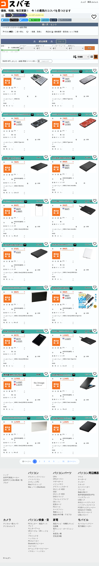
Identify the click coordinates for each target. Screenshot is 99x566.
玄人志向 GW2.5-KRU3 (61, 158)
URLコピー (64, 20)
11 (2, 286)
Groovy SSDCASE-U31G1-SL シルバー (14, 418)
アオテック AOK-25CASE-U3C (13, 201)
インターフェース (58, 46)
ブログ (5, 483)
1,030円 (66, 339)
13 (2, 329)
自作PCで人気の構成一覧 (13, 480)
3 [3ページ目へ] (44, 461)
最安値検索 (7, 82)
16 (50, 372)
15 (2, 372)
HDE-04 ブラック (11, 158)
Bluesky (23, 20)
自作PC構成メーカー (11, 477)
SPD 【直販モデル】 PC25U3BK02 (62, 331)
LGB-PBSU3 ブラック (61, 375)
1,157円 (17, 385)
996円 (65, 296)
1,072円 (17, 341)
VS (22, 71)
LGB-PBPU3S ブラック (62, 418)
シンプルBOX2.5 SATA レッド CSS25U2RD (64, 114)
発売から (71, 46)
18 (50, 416)
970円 (17, 252)
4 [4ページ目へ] (49, 461)
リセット (61, 41)
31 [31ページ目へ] (63, 461)
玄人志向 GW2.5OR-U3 (13, 245)
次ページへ (71, 461)
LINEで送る (34, 20)
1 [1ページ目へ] (34, 461)
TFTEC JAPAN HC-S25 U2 (11, 71)
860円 (17, 209)
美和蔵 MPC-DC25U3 (12, 375)
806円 (65, 168)
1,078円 (66, 81)
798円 (65, 165)
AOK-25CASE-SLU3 (11, 331)
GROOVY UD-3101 (60, 288)
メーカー (23, 46)
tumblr (53, 20)
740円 (65, 79)
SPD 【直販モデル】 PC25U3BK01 (62, 201)
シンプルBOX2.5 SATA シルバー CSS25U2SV (65, 71)
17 (2, 416)
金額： (3, 46)
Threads (14, 20)
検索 (89, 48)
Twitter (4, 20)
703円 (17, 79)
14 (50, 329)
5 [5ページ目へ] (53, 461)
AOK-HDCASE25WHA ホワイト (62, 244)
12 (50, 286)
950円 (65, 209)
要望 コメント (93, 2)
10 (50, 243)
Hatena (45, 20)
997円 (17, 339)
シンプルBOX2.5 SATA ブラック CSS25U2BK (16, 114)
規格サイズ (40, 46)
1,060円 (17, 211)
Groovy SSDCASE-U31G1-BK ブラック (15, 288)
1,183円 (66, 298)
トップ (83, 2)
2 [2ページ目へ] (39, 461)
